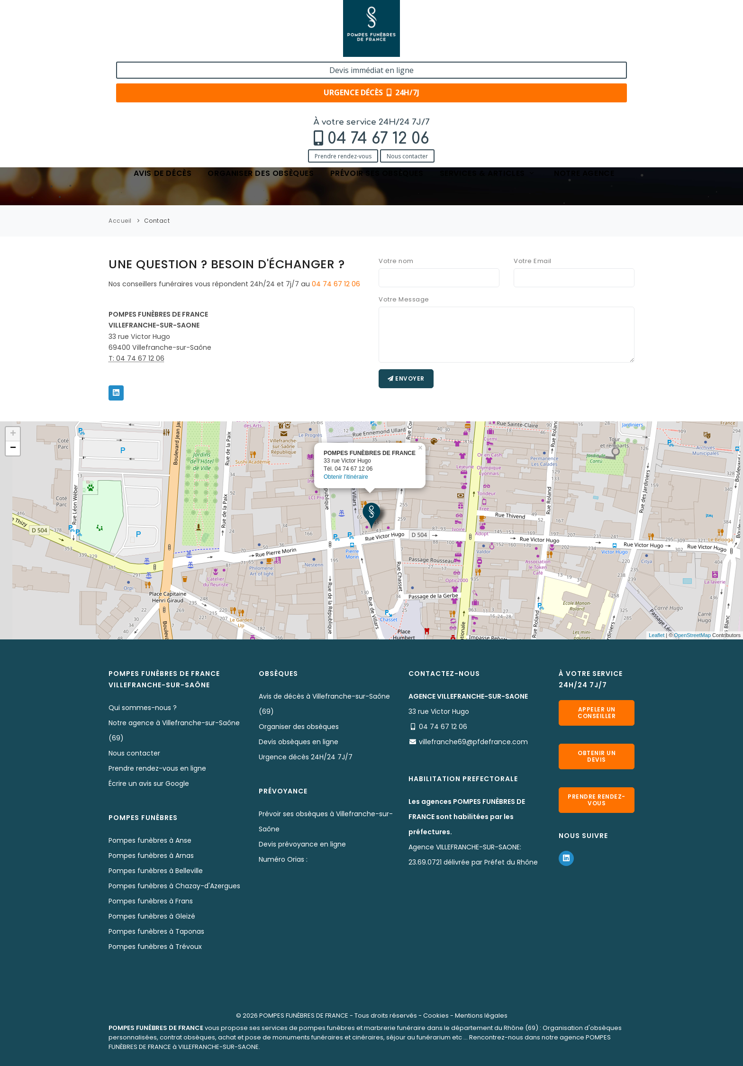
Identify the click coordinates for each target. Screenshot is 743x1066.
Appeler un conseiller (597, 712)
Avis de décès (163, 67)
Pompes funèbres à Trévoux (155, 946)
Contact (157, 221)
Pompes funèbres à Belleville (156, 870)
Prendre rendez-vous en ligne (157, 768)
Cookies (436, 1015)
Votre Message (404, 299)
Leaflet (656, 635)
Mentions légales (481, 1015)
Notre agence (584, 67)
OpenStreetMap (692, 635)
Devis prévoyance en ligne (302, 844)
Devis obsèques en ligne (298, 742)
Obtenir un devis (597, 756)
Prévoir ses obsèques (377, 67)
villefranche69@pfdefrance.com (473, 742)
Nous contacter (201, 49)
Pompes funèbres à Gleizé (152, 916)
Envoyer (406, 378)
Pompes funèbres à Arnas (151, 855)
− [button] (13, 448)
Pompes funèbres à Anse (150, 840)
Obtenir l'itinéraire (346, 477)
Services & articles (487, 67)
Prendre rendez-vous (137, 49)
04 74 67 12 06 (173, 31)
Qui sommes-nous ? (143, 707)
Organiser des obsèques (261, 67)
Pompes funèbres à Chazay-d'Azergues (174, 886)
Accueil (120, 221)
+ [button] (13, 434)
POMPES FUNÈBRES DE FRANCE (303, 1015)
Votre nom (396, 260)
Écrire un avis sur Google (149, 783)
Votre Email (533, 260)
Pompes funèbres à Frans (151, 901)
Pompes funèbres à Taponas (156, 931)
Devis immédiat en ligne (577, 18)
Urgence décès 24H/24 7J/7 (306, 757)
